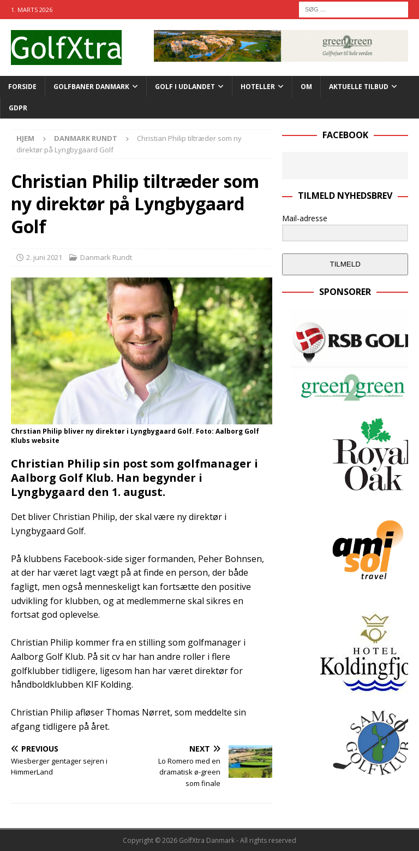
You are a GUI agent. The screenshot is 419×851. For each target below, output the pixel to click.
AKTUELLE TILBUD (358, 86)
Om (306, 86)
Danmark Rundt (106, 257)
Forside (22, 86)
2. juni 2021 (44, 257)
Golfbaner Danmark (91, 86)
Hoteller (258, 86)
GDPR (18, 108)
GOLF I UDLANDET (185, 86)
